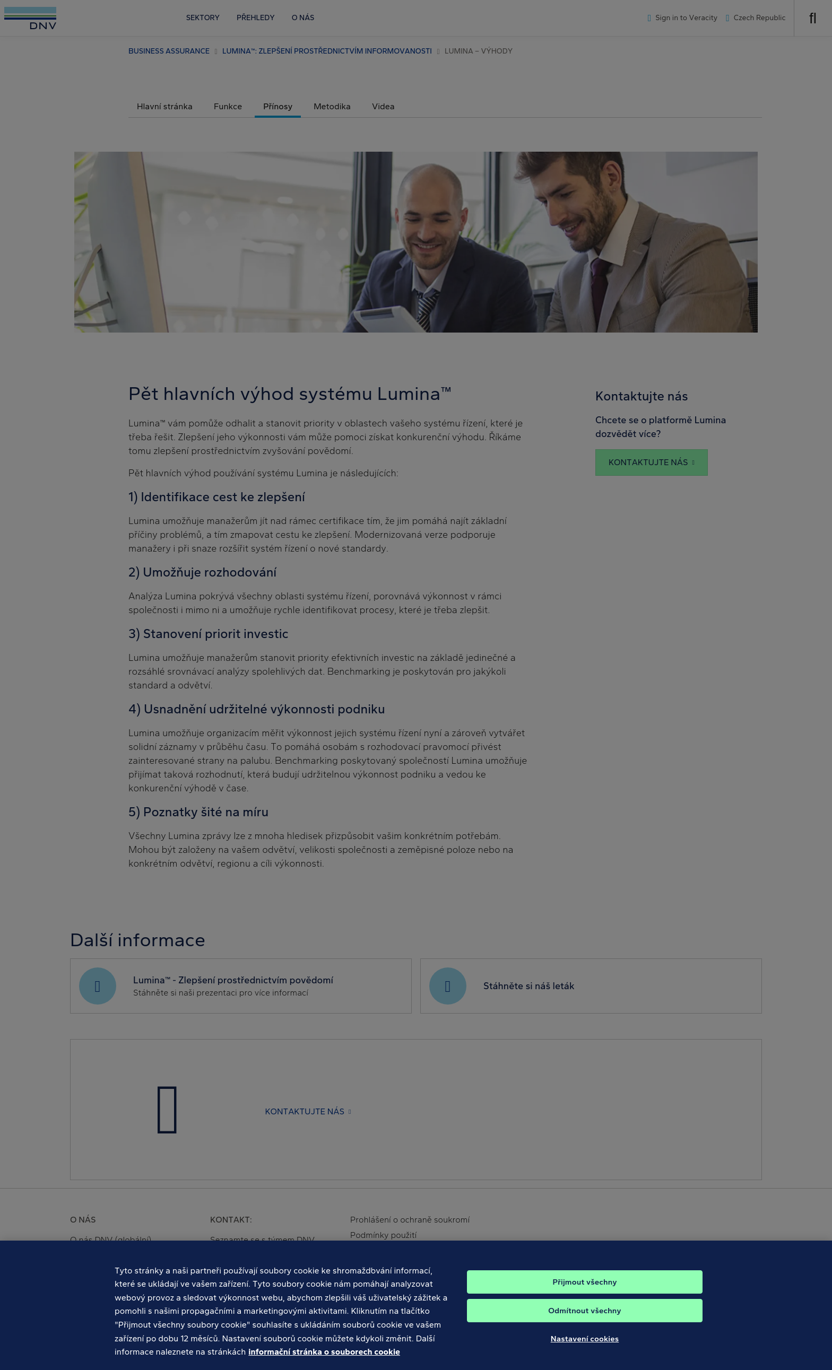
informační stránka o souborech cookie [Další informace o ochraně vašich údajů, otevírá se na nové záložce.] (324, 1362)
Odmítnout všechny (584, 1321)
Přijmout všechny (584, 1292)
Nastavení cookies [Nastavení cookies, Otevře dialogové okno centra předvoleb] (585, 1349)
